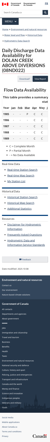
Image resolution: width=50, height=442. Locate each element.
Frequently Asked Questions (24, 234)
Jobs (4, 328)
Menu (11, 21)
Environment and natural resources (29, 29)
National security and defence (15, 365)
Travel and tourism (10, 337)
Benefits (5, 346)
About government (10, 318)
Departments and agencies (14, 314)
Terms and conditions (11, 431)
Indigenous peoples (11, 398)
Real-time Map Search (20, 175)
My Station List (16, 181)
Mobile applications (11, 422)
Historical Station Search (22, 197)
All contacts (7, 309)
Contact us (6, 285)
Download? (24, 79)
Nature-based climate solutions (16, 294)
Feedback (27, 260)
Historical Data (34, 35)
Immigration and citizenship (14, 332)
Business (6, 342)
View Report (40, 79)
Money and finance (10, 388)
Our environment (9, 290)
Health (5, 351)
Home (5, 29)
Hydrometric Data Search (17, 40)
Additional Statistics (19, 208)
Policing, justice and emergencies (17, 374)
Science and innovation (12, 393)
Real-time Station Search (22, 170)
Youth (4, 407)
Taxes (4, 356)
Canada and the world (12, 384)
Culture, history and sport (13, 370)
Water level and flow (14, 35)
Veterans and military (11, 403)
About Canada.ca (9, 427)
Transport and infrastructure (15, 379)
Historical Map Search (20, 203)
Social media (7, 417)
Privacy (5, 436)
